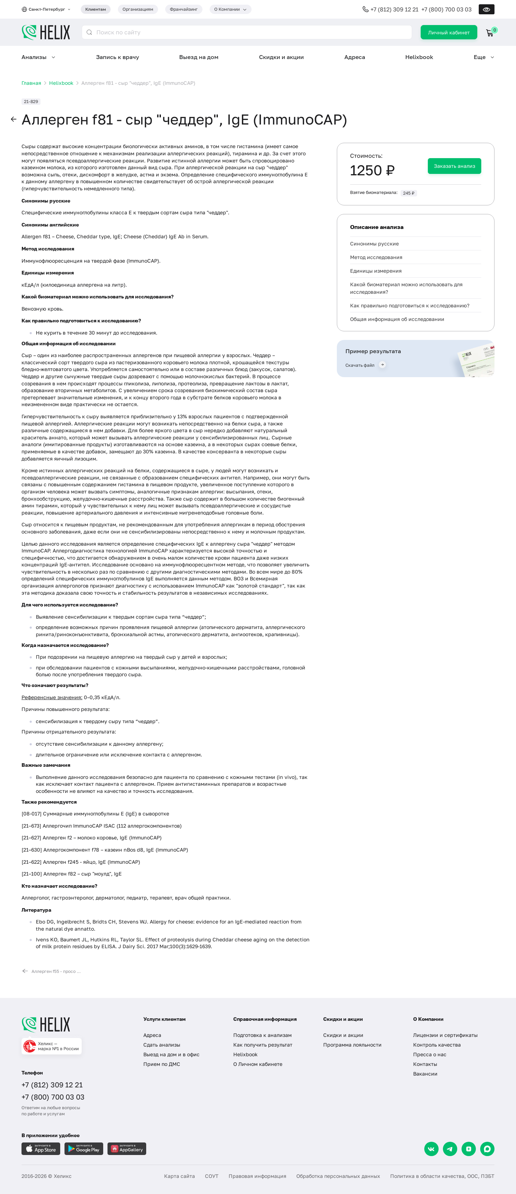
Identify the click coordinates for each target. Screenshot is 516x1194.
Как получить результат (262, 1045)
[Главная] (75, 1025)
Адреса (354, 56)
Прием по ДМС (161, 1064)
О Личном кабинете (257, 1064)
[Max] (487, 1149)
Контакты (425, 1064)
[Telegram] (450, 1149)
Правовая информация (257, 1176)
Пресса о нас (429, 1054)
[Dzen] (469, 1149)
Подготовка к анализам (262, 1035)
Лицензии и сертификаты (445, 1035)
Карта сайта (179, 1176)
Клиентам (95, 9)
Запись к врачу (117, 56)
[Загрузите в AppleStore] (41, 1148)
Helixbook (419, 56)
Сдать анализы (161, 1045)
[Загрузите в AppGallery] (127, 1148)
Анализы (34, 56)
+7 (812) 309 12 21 (395, 9)
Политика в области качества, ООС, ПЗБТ (442, 1176)
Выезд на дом (199, 56)
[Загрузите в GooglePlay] (83, 1148)
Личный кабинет (449, 32)
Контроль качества (437, 1045)
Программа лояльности (352, 1045)
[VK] (431, 1149)
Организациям (138, 9)
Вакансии (425, 1074)
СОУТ (212, 1176)
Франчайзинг (184, 9)
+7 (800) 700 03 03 (446, 9)
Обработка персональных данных (338, 1176)
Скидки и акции (281, 56)
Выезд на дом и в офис (171, 1054)
